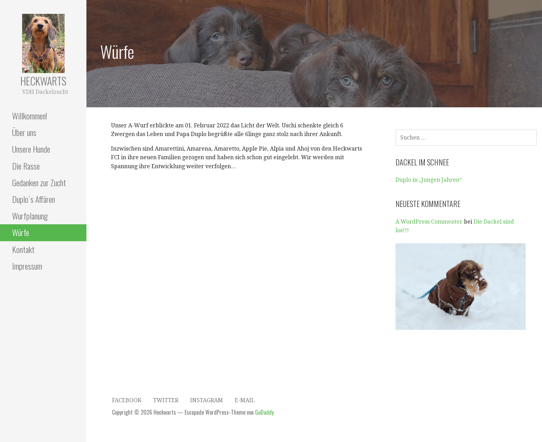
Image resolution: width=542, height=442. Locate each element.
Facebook (126, 400)
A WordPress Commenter (428, 221)
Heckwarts (43, 81)
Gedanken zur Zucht (39, 182)
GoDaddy (264, 412)
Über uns (24, 132)
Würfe (20, 232)
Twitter (165, 400)
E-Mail (245, 400)
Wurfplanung (30, 215)
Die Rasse (26, 166)
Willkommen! (29, 115)
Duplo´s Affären (33, 199)
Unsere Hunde (31, 149)
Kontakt (23, 249)
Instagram (206, 400)
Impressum (27, 266)
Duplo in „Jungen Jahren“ (428, 180)
